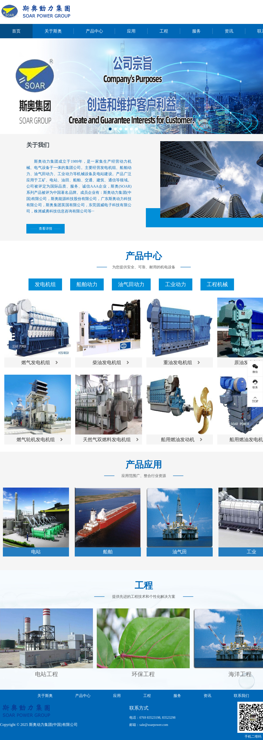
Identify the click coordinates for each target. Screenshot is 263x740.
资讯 (229, 31)
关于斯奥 (53, 31)
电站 (36, 551)
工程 (164, 31)
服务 (196, 31)
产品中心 (94, 31)
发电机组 (45, 284)
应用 (131, 31)
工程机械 (217, 284)
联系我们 (241, 696)
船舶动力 (86, 284)
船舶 (108, 551)
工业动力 (175, 284)
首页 (16, 31)
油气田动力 (131, 284)
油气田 (179, 551)
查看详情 (45, 228)
